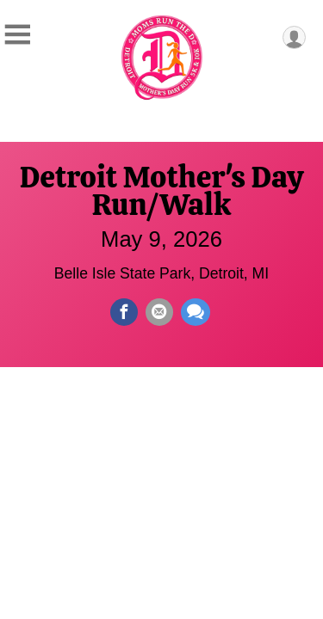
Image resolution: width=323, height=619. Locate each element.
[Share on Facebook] (124, 312)
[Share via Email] (159, 312)
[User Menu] (294, 37)
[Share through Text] (195, 312)
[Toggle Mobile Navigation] (17, 34)
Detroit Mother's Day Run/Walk (161, 190)
